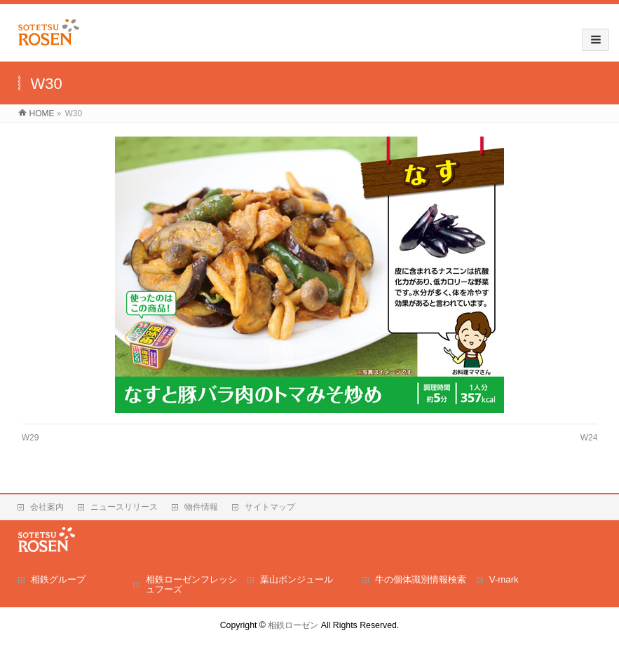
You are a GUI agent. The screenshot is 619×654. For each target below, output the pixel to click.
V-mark (504, 579)
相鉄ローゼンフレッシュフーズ (191, 584)
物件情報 (201, 507)
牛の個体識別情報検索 (420, 579)
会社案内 (47, 507)
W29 (30, 438)
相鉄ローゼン (293, 625)
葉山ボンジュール (296, 579)
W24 (589, 438)
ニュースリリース (124, 507)
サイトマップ (270, 507)
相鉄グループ (58, 579)
